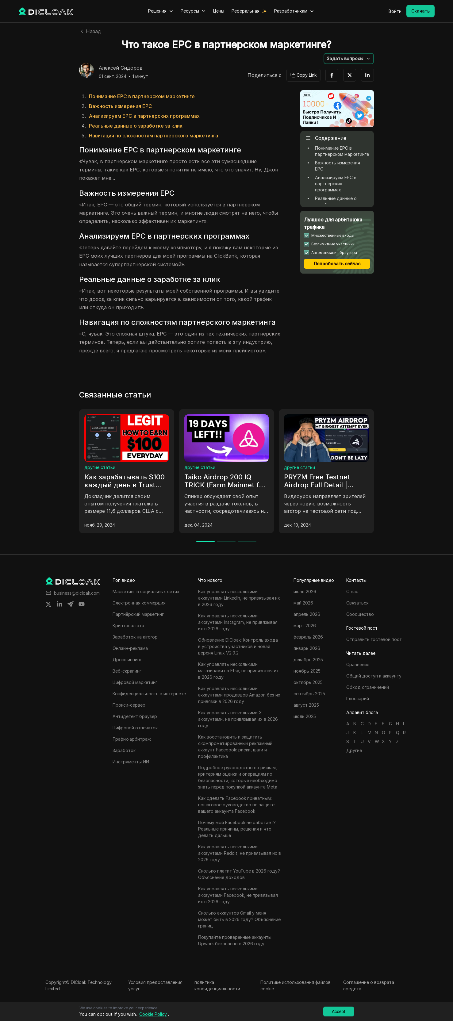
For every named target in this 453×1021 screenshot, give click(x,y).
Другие (354, 750)
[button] (349, 58)
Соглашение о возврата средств (368, 985)
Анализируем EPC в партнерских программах (144, 116)
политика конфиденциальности (217, 985)
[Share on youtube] (82, 604)
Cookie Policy (153, 1014)
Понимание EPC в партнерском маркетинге (142, 96)
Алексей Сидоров (121, 68)
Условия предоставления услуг (155, 985)
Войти (395, 11)
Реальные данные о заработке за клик (135, 126)
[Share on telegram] (70, 604)
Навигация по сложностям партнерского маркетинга (153, 135)
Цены (218, 10)
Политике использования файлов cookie (295, 985)
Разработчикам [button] (294, 11)
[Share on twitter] (48, 604)
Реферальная (245, 10)
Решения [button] (160, 11)
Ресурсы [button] (193, 11)
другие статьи (99, 467)
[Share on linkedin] (59, 604)
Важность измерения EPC (120, 106)
